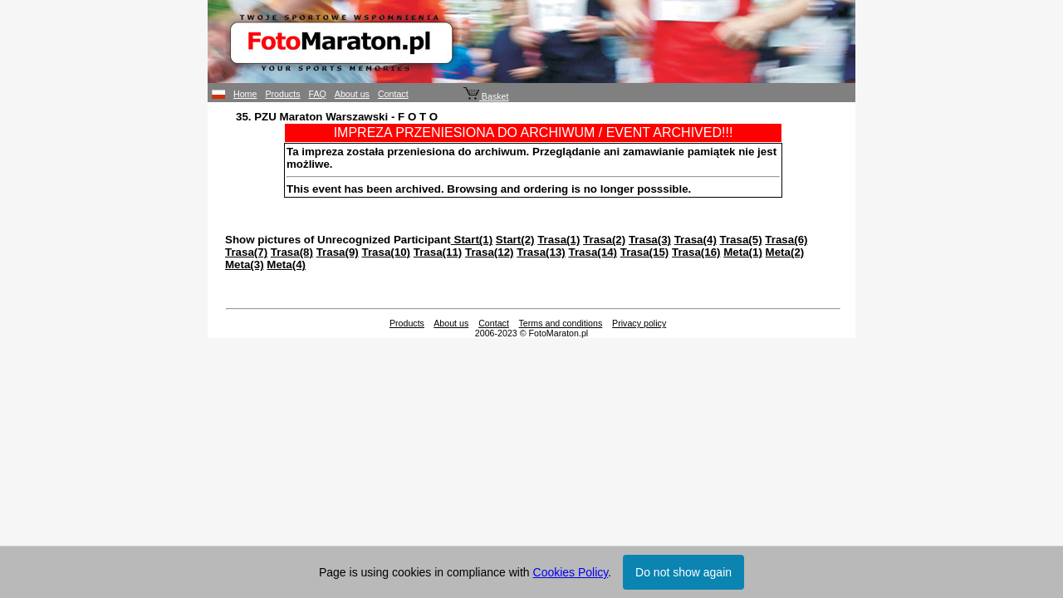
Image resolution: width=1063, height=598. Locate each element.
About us (352, 94)
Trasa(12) (489, 252)
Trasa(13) (541, 252)
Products (282, 94)
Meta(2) (785, 252)
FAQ (317, 94)
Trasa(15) (644, 252)
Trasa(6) (786, 239)
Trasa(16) (696, 252)
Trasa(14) (592, 252)
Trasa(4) (695, 239)
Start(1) (471, 239)
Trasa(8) (292, 252)
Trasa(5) (741, 239)
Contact (393, 94)
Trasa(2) (604, 239)
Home (245, 94)
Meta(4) (286, 264)
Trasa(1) (558, 239)
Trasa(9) (337, 252)
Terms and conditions (561, 323)
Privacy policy (639, 323)
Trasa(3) (650, 239)
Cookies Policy (571, 572)
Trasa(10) (385, 252)
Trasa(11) (438, 252)
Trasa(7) (246, 252)
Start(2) (515, 239)
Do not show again (683, 572)
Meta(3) (244, 264)
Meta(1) (742, 252)
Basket (486, 96)
